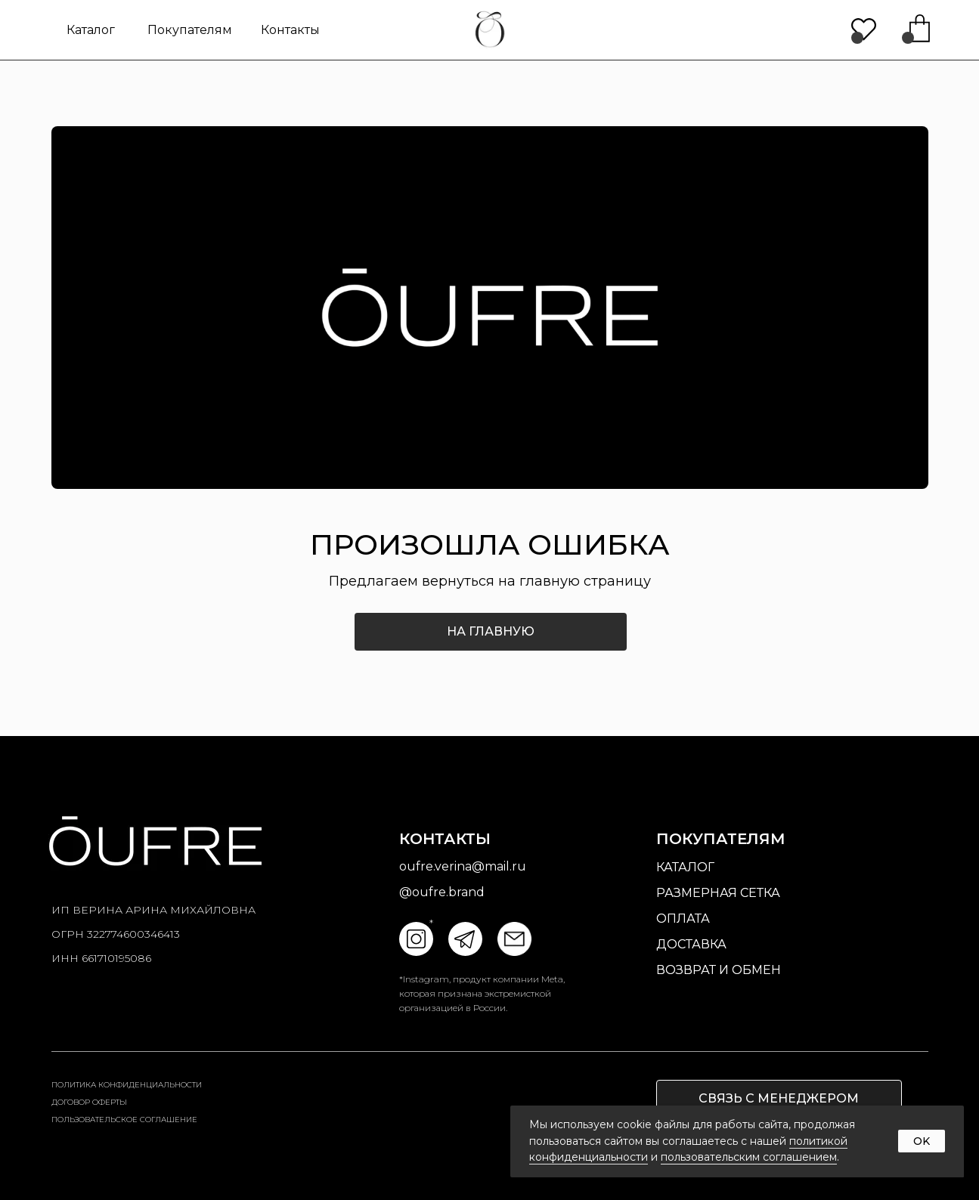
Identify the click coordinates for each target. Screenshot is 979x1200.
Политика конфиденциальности (126, 1085)
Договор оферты (89, 1102)
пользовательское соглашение (124, 1119)
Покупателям (189, 30)
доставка (691, 944)
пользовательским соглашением (749, 1157)
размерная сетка (718, 893)
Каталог (91, 30)
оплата (683, 918)
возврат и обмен (718, 970)
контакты (290, 30)
